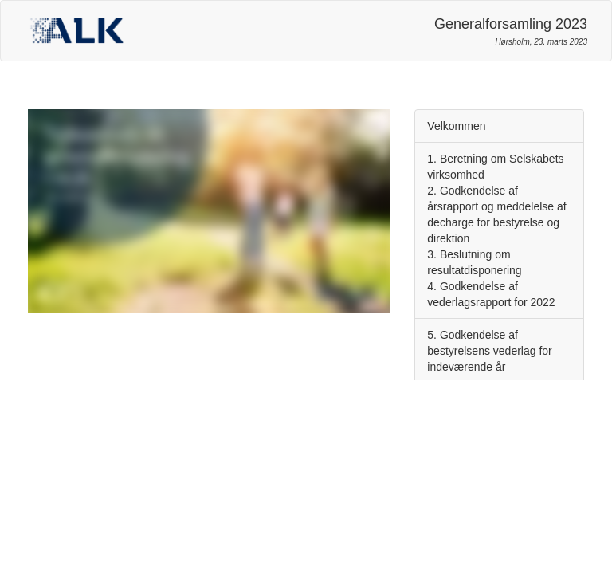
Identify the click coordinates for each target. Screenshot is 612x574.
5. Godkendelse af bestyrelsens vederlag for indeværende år (489, 350)
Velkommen (456, 126)
